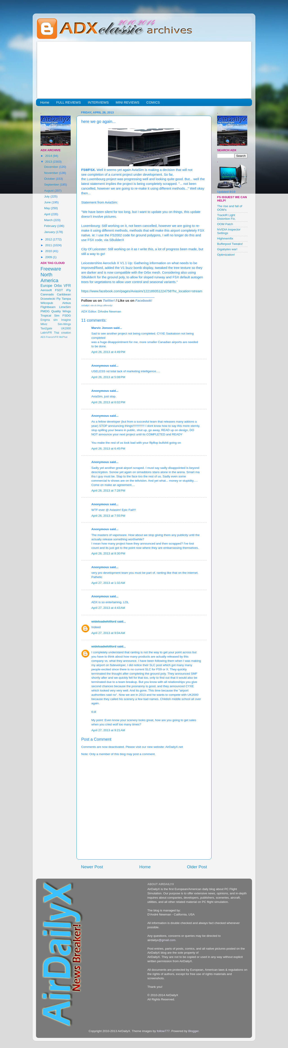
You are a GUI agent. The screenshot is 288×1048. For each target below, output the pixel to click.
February (50, 226)
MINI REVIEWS (127, 102)
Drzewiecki (47, 298)
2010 (49, 251)
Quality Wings (61, 311)
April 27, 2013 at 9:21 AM (108, 730)
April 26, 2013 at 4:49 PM (108, 352)
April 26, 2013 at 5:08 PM (108, 377)
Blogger (193, 1031)
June (48, 202)
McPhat (63, 337)
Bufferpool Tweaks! (230, 244)
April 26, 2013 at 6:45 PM (108, 448)
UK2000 (66, 328)
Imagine (66, 319)
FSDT (59, 290)
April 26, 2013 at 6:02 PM (108, 402)
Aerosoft (46, 290)
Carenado (47, 294)
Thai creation (62, 332)
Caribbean (64, 294)
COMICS (153, 102)
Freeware (50, 269)
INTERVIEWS (98, 102)
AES (42, 337)
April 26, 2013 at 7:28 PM (108, 490)
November (51, 173)
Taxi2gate (46, 328)
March (48, 220)
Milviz (43, 324)
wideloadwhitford (103, 621)
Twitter (108, 300)
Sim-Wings (64, 324)
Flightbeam (48, 307)
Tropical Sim (49, 315)
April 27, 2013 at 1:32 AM (108, 583)
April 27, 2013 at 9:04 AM (108, 633)
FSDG (66, 315)
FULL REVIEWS (68, 102)
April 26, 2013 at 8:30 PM (108, 553)
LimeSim (65, 307)
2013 (49, 161)
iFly (68, 290)
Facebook (143, 300)
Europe (46, 286)
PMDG (45, 311)
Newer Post (92, 866)
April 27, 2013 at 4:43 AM (108, 607)
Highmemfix (225, 238)
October (50, 178)
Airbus (66, 303)
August (49, 190)
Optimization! (226, 254)
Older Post (197, 866)
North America (49, 277)
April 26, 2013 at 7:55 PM (108, 515)
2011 (49, 245)
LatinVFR (46, 332)
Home (44, 102)
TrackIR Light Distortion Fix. (226, 216)
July (47, 196)
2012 (49, 239)
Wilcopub (46, 303)
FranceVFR (52, 337)
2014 (49, 155)
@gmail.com (167, 940)
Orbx (58, 286)
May (47, 208)
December (51, 166)
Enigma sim (49, 319)
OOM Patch (225, 224)
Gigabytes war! (227, 249)
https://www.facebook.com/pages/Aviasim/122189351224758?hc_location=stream (141, 291)
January (50, 232)
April (47, 214)
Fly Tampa (63, 298)
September (52, 184)
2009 (49, 257)
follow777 (163, 1031)
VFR (67, 286)
